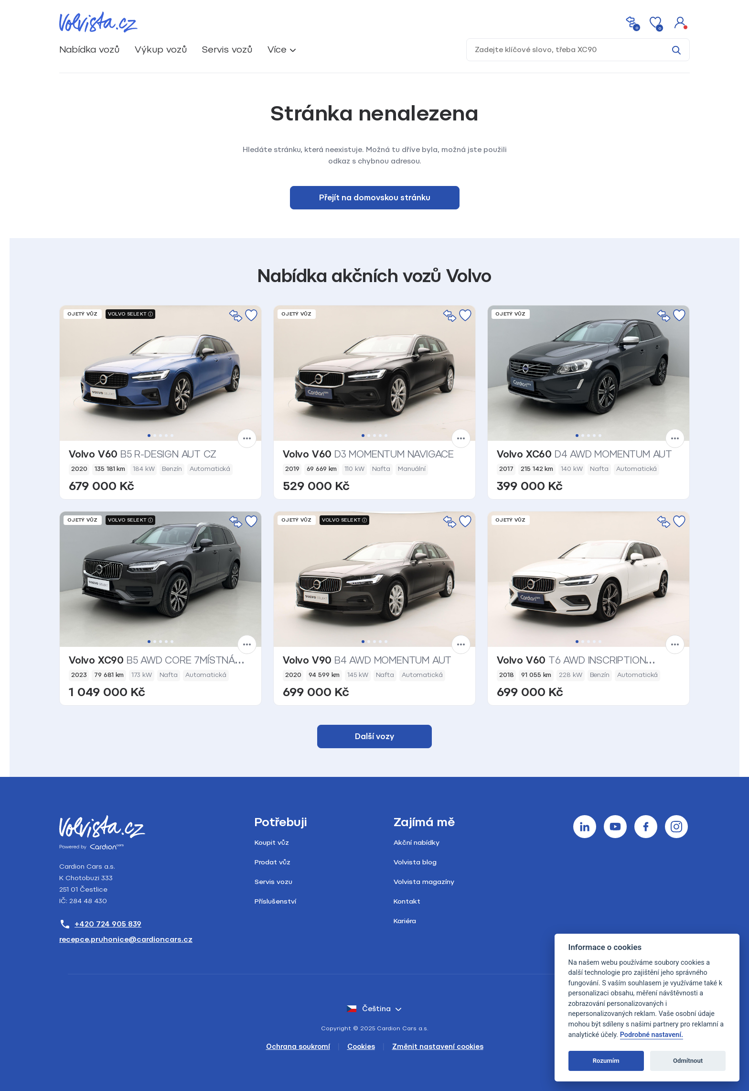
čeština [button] (369, 1008)
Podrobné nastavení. (651, 1035)
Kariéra (405, 921)
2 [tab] (154, 435)
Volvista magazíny (424, 882)
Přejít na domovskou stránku (374, 197)
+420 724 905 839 (100, 924)
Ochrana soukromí (298, 1047)
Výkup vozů (161, 49)
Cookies (361, 1047)
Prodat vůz (272, 862)
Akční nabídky (416, 843)
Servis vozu (273, 882)
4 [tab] (166, 435)
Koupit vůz (272, 843)
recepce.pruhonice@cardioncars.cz (126, 939)
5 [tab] (172, 435)
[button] (680, 22)
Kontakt (407, 901)
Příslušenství (275, 901)
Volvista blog (415, 862)
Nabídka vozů (89, 49)
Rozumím (606, 1060)
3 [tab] (160, 435)
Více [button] (277, 49)
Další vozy (374, 736)
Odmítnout (688, 1060)
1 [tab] (149, 435)
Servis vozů (227, 49)
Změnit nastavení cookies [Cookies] (437, 1047)
